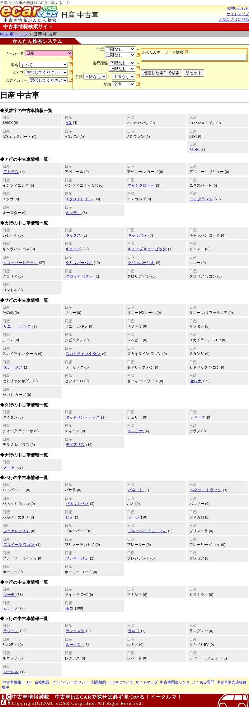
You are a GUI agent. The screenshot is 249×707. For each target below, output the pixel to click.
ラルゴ (134, 631)
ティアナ (136, 431)
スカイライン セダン (83, 353)
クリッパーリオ (141, 263)
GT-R (195, 149)
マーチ (9, 594)
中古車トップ (14, 34)
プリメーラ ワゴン (19, 544)
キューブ (74, 249)
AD (69, 122)
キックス (74, 235)
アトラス (11, 172)
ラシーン (11, 631)
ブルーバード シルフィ (147, 531)
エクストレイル (79, 199)
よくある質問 (203, 682)
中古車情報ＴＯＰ (17, 682)
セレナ (196, 381)
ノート (9, 467)
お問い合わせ (238, 8)
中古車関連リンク (175, 682)
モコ (70, 608)
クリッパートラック (20, 263)
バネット (136, 490)
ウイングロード (141, 185)
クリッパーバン (79, 263)
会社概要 (42, 682)
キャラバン (138, 235)
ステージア (13, 367)
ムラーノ (11, 608)
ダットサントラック (83, 417)
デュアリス (75, 444)
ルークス (74, 644)
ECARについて (120, 682)
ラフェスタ (75, 631)
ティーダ (198, 417)
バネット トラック (206, 490)
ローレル (11, 672)
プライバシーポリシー (70, 682)
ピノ (70, 517)
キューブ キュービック (147, 249)
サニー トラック (17, 326)
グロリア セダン (80, 276)
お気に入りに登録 (234, 19)
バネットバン (77, 503)
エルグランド (202, 199)
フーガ (134, 517)
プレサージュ (77, 558)
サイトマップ (238, 14)
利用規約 (98, 682)
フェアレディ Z (16, 531)
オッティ (74, 213)
